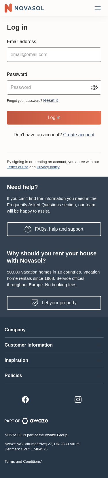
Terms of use (17, 167)
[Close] (97, 8)
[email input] (54, 54)
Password (17, 74)
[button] (54, 329)
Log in (54, 117)
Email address (21, 41)
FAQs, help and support (53, 229)
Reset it (50, 100)
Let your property (54, 302)
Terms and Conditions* (23, 461)
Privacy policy (48, 167)
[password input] (54, 87)
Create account (78, 134)
